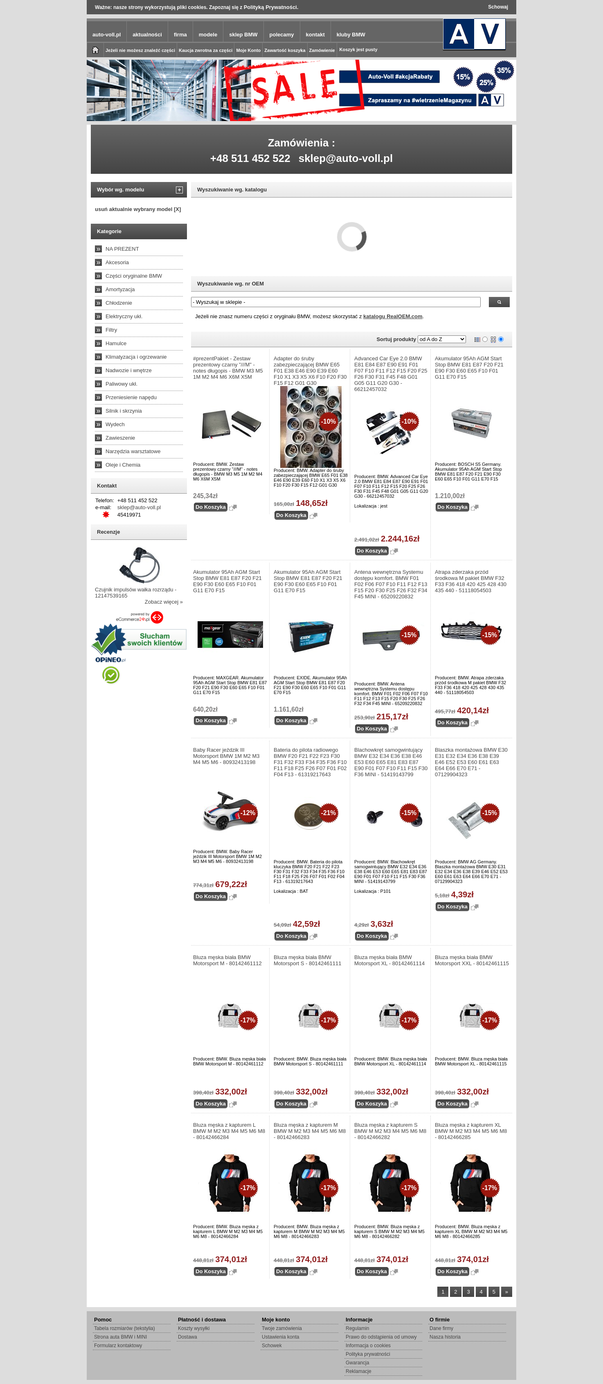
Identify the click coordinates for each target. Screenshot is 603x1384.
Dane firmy (441, 1328)
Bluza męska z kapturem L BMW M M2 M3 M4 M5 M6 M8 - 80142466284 (229, 1131)
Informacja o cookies (368, 1345)
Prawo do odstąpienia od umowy (381, 1337)
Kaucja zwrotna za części (205, 50)
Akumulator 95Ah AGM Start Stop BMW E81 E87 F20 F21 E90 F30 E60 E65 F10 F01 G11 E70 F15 (469, 367)
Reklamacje (358, 1371)
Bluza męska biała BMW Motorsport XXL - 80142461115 (472, 960)
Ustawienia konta (280, 1337)
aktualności (147, 34)
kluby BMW (351, 34)
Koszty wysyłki (193, 1328)
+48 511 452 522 (250, 158)
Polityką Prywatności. (271, 7)
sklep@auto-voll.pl (346, 158)
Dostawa (187, 1337)
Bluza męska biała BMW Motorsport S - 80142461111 (308, 960)
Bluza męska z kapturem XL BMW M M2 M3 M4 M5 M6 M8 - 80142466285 (471, 1131)
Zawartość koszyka (284, 50)
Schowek (272, 1345)
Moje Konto (248, 50)
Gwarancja (357, 1363)
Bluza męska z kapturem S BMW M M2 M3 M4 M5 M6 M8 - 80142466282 (390, 1131)
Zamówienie (322, 50)
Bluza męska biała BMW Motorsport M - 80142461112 (227, 960)
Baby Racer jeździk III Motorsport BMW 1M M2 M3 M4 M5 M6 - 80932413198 (226, 756)
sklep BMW (243, 34)
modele (208, 34)
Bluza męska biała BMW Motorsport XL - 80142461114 (389, 960)
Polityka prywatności (368, 1354)
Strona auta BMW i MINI (120, 1337)
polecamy (282, 34)
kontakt (315, 34)
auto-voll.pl (106, 34)
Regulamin (357, 1328)
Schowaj (498, 7)
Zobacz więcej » (164, 602)
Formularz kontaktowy (118, 1345)
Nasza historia (445, 1337)
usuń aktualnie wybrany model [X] (138, 209)
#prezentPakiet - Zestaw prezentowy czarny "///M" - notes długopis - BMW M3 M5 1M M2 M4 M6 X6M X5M (228, 367)
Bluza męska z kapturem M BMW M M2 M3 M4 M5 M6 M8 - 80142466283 (310, 1131)
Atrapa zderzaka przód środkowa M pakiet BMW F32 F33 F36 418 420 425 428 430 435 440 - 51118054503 (470, 581)
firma (180, 34)
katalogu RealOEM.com (392, 316)
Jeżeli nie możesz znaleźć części (140, 50)
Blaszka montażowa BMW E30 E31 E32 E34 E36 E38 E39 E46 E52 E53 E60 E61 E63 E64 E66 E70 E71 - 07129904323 (471, 762)
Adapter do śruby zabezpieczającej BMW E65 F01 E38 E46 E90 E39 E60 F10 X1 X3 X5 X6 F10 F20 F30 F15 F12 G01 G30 (310, 370)
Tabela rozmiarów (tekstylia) (124, 1328)
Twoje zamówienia (282, 1328)
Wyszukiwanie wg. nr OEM (230, 284)
